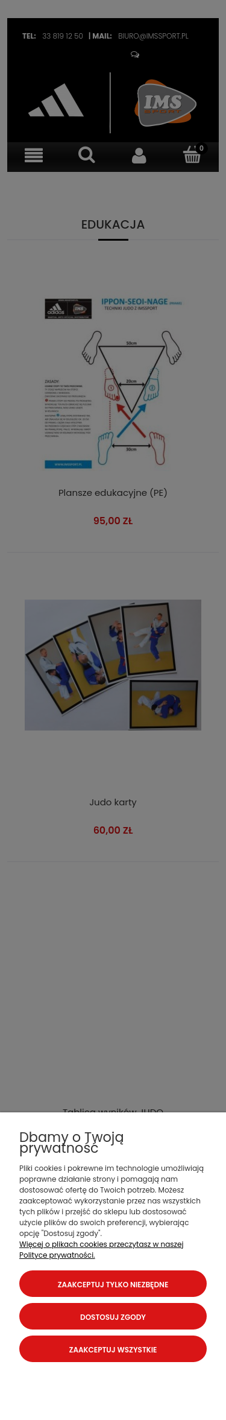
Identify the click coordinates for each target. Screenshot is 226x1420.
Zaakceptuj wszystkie (113, 1350)
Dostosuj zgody (113, 1317)
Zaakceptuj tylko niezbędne (113, 1284)
